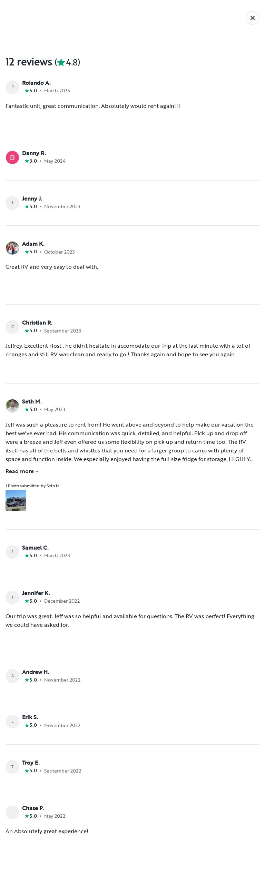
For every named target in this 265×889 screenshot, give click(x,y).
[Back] (252, 18)
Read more (22, 471)
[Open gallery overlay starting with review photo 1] (16, 500)
